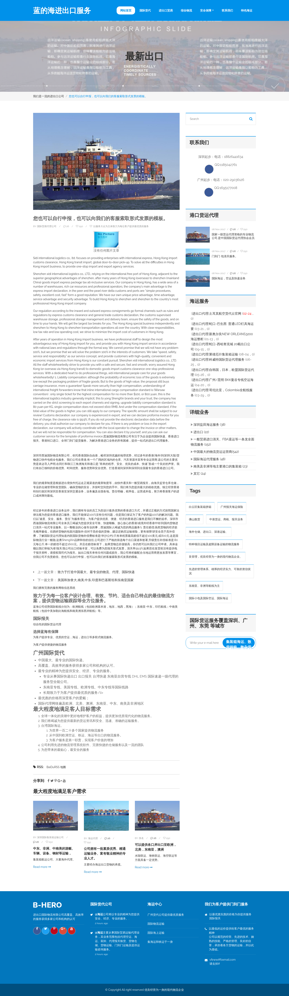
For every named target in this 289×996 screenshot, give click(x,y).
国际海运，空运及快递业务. (229, 279)
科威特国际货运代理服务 (226, 360)
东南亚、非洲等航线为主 (204, 586)
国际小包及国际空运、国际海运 (208, 598)
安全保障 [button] (205, 10)
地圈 (63, 767)
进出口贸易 (166, 10)
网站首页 (125, 10)
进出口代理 (200, 314)
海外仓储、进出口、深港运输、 (208, 532)
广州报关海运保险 (232, 507)
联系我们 (227, 10)
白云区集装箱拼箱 (200, 507)
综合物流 (186, 10)
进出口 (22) (200, 433)
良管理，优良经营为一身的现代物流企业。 (215, 557)
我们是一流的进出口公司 (48, 96)
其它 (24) (198, 474)
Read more (42, 866)
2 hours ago (101, 923)
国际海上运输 (156, 932)
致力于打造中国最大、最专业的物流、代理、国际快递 (96, 572)
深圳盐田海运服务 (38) (208, 425)
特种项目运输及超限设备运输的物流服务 (214, 544)
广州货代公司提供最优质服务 (166, 914)
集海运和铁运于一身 (160, 941)
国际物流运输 (156, 923)
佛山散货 (194, 519)
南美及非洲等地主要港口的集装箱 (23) (219, 467)
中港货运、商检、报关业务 (226, 519)
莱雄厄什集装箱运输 (223, 355)
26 (36, 842)
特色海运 (246, 10)
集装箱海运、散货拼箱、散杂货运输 (238, 644)
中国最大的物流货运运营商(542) (215, 452)
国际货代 (145, 10)
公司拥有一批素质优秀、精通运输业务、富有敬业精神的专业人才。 (105, 853)
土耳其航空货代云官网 (225, 314)
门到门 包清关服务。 (225, 256)
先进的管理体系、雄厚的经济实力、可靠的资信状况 (220, 572)
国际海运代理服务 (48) (208, 459)
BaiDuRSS (53, 767)
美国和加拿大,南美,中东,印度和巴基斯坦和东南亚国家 (96, 580)
